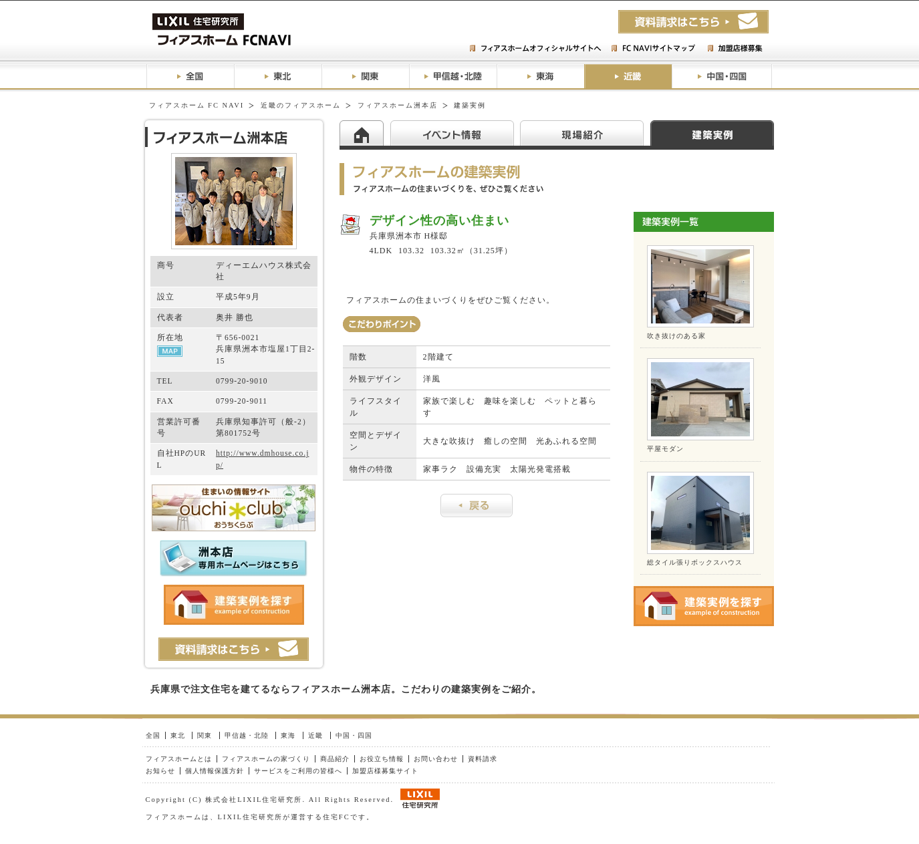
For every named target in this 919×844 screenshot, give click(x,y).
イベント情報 (455, 133)
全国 (190, 76)
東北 (277, 76)
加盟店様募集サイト (385, 771)
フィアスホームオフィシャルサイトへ (537, 49)
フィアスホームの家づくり (266, 758)
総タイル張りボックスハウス (695, 562)
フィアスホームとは (179, 758)
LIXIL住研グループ (420, 799)
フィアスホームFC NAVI (253, 29)
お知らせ (160, 771)
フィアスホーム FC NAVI (197, 105)
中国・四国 (722, 76)
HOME (365, 133)
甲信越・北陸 (453, 76)
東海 (540, 76)
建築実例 (712, 133)
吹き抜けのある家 (676, 335)
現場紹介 (585, 133)
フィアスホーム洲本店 (398, 105)
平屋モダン (665, 448)
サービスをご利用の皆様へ (298, 771)
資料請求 (482, 758)
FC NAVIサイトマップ (652, 49)
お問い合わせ (436, 758)
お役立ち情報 (382, 758)
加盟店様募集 (734, 49)
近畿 (628, 76)
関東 (365, 76)
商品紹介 (335, 758)
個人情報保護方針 (214, 771)
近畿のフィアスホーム (301, 105)
